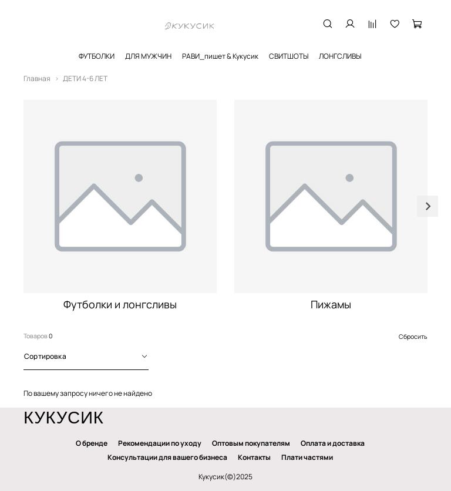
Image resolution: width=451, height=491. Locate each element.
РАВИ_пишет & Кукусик (220, 56)
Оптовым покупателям (251, 443)
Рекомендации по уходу (159, 443)
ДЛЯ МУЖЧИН (148, 56)
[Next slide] (427, 206)
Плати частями (307, 457)
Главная (37, 78)
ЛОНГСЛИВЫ (340, 56)
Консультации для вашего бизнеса (167, 457)
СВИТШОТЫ (288, 56)
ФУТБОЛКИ (97, 56)
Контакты (254, 457)
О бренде (91, 443)
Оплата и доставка (333, 443)
